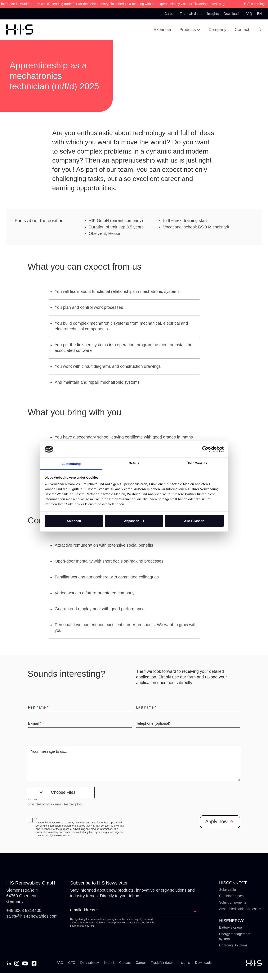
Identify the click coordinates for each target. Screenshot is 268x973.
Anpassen (134, 520)
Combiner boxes (231, 896)
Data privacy (89, 962)
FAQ (60, 962)
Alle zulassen (194, 520)
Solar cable (227, 889)
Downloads (203, 962)
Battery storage (230, 927)
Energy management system (234, 936)
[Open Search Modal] (260, 29)
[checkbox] (30, 820)
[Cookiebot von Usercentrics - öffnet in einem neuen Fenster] (205, 449)
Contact (125, 962)
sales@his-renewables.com (32, 916)
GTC (71, 962)
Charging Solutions (233, 945)
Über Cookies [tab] (197, 463)
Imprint (109, 962)
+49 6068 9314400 (23, 910)
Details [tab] (134, 463)
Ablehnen (74, 520)
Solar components (232, 902)
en (259, 13)
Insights (184, 962)
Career (141, 962)
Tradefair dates (162, 962)
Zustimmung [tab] (71, 463)
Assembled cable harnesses (240, 909)
